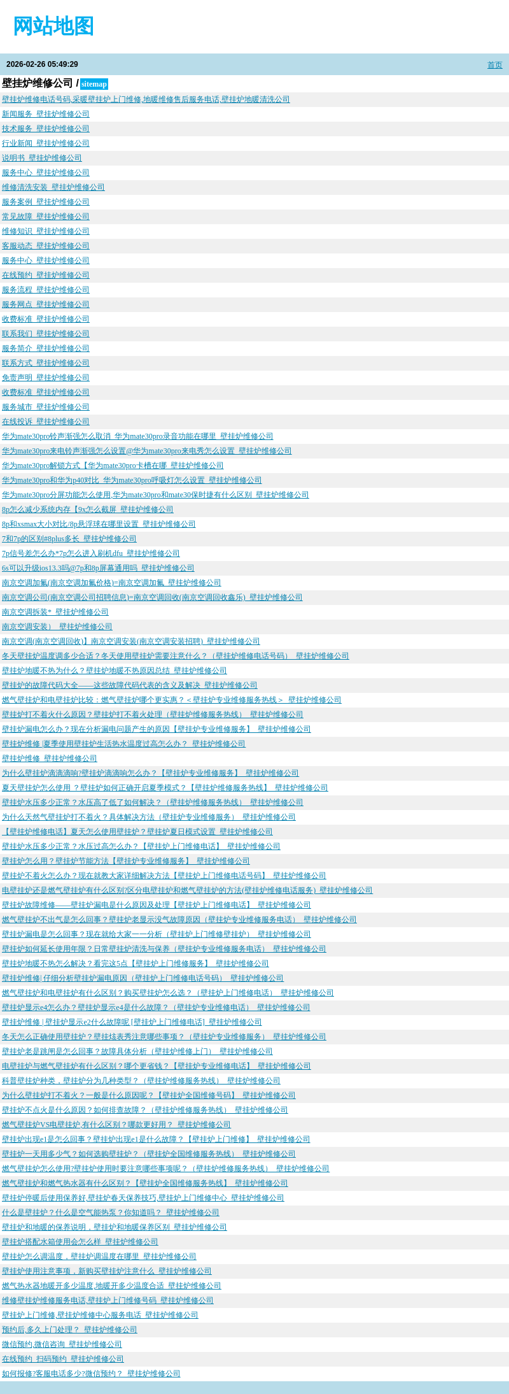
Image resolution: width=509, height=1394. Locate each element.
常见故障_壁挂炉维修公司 (46, 216)
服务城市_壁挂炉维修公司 (46, 406)
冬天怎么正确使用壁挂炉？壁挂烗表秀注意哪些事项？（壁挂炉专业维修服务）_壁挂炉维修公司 (164, 1036)
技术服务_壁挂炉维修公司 (46, 128)
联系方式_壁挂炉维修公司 (46, 363)
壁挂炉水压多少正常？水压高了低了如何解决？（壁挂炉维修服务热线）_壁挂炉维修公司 (152, 802)
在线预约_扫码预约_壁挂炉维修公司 (63, 1359)
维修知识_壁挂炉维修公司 (46, 231)
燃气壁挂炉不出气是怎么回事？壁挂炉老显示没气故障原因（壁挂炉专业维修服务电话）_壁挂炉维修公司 (179, 919)
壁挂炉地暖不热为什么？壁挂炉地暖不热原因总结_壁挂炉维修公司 (114, 670)
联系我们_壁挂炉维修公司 (46, 333)
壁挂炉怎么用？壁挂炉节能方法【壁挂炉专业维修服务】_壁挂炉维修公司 (126, 861)
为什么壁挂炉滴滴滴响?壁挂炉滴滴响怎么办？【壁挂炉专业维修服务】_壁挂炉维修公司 (150, 773)
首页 (495, 64)
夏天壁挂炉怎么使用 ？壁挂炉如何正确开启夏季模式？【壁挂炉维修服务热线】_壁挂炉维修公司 (165, 787)
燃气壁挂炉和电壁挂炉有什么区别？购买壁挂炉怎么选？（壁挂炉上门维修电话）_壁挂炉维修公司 (168, 992)
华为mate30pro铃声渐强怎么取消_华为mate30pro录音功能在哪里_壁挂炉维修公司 (138, 436)
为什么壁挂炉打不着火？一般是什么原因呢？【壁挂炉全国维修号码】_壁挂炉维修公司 (149, 1095)
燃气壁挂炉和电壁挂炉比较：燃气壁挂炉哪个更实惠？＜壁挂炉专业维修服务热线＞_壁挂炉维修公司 (172, 699)
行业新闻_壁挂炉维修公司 (46, 143)
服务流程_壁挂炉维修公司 (46, 289)
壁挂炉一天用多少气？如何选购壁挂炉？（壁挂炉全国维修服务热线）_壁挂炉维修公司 (149, 1153)
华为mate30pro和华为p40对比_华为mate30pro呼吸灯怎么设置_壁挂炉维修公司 (132, 480)
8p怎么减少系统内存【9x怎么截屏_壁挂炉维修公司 (88, 509)
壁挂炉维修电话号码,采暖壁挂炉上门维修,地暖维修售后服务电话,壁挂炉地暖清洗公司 (146, 99)
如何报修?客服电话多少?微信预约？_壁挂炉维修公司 (91, 1373)
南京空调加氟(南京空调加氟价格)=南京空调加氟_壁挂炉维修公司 (111, 582)
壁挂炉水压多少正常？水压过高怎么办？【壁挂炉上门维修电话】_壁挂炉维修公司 (141, 846)
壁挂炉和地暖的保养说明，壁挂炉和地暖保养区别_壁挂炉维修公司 (114, 1227)
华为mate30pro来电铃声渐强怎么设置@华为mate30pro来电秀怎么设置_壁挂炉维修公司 (147, 450)
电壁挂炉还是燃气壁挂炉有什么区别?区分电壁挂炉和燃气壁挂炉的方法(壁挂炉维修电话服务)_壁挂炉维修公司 (187, 890)
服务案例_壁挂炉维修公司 (46, 201)
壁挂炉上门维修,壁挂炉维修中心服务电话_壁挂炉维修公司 (100, 1315)
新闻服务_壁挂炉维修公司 (46, 114)
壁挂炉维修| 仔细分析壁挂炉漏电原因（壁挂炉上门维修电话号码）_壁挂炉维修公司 (143, 978)
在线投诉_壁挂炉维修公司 (46, 421)
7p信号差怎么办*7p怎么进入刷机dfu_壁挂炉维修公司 (91, 553)
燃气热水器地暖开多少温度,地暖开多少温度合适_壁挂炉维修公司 (111, 1285)
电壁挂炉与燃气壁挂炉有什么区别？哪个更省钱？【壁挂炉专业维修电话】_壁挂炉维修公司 (156, 1066)
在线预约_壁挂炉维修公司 (46, 275)
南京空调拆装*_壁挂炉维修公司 (55, 612)
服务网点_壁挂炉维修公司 (46, 304)
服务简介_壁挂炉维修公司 (46, 348)
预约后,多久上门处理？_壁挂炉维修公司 (69, 1329)
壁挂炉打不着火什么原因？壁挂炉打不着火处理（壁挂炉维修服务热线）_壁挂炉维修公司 (152, 714)
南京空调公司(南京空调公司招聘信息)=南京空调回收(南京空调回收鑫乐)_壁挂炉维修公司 (152, 597)
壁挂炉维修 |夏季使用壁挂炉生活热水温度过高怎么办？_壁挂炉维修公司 (124, 743)
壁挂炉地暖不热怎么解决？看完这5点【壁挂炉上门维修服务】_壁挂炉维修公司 (135, 963)
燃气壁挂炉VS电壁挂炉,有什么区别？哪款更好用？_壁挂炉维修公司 (116, 1124)
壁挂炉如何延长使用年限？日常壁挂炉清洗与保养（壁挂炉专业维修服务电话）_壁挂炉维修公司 (164, 948)
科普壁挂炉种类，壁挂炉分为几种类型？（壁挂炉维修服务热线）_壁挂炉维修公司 (141, 1080)
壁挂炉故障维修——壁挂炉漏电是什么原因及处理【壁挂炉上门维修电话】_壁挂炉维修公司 (156, 904)
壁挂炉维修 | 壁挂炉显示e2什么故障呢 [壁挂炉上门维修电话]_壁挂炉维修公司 (132, 1022)
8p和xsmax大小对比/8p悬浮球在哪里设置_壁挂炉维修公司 (99, 524)
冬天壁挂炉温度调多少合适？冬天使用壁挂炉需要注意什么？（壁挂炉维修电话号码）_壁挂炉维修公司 (175, 655)
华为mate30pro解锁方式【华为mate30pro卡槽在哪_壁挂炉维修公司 (113, 465)
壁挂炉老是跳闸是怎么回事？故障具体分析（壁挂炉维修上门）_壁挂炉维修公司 (137, 1051)
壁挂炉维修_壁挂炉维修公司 (49, 758)
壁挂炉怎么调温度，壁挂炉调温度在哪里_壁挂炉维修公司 (99, 1256)
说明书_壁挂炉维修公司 (42, 157)
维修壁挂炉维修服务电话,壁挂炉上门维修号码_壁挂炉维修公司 (108, 1300)
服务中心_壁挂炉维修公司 (46, 172)
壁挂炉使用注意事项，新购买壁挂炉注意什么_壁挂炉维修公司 (107, 1271)
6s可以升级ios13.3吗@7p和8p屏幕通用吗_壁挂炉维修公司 (98, 568)
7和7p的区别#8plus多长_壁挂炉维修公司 (69, 538)
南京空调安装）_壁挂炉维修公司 (57, 626)
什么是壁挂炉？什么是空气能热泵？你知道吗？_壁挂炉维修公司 (111, 1212)
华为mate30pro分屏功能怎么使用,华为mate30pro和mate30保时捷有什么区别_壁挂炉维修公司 (155, 494)
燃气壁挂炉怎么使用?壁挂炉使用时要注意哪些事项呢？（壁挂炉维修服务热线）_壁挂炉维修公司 (166, 1168)
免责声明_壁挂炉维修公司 (46, 377)
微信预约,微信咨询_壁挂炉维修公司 (62, 1344)
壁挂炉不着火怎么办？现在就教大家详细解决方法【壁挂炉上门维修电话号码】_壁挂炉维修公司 (164, 875)
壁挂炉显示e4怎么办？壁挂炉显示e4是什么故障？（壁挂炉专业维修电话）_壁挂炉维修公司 (156, 1007)
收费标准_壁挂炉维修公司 (46, 319)
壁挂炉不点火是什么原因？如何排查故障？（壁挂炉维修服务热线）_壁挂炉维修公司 (145, 1110)
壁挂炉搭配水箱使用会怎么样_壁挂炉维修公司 (80, 1241)
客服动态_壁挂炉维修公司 (46, 245)
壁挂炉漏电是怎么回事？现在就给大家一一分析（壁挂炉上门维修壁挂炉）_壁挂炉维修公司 (156, 934)
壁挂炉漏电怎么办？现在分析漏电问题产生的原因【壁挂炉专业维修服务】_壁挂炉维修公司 (156, 729)
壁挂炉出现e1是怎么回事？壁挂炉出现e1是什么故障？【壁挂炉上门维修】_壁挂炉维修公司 (156, 1139)
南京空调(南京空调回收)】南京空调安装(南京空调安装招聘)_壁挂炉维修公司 (131, 641)
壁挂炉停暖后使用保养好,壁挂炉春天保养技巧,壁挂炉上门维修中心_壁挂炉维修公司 (143, 1197)
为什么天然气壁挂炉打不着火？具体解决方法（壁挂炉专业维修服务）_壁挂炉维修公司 (149, 817)
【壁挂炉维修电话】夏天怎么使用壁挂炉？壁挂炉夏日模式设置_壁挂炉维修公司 (137, 831)
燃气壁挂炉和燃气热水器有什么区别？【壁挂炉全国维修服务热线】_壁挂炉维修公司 (145, 1183)
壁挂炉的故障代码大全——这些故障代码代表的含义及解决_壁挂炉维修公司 (130, 685)
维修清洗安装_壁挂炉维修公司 (53, 187)
